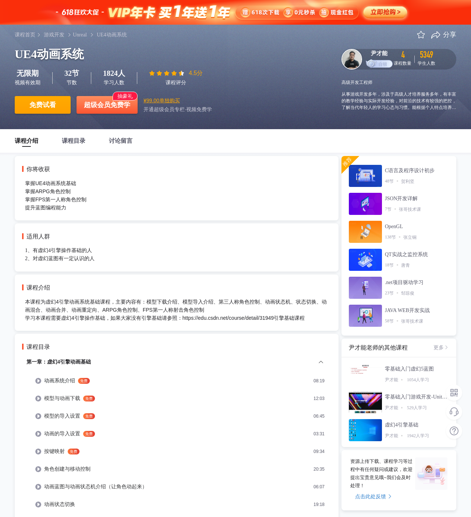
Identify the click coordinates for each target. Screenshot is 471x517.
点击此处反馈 (373, 496)
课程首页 (25, 35)
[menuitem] (180, 381)
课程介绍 (26, 141)
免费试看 (42, 105)
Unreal (80, 35)
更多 (441, 347)
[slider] (167, 73)
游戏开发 (54, 35)
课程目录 (73, 141)
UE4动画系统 (112, 35)
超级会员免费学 (107, 105)
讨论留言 (120, 141)
